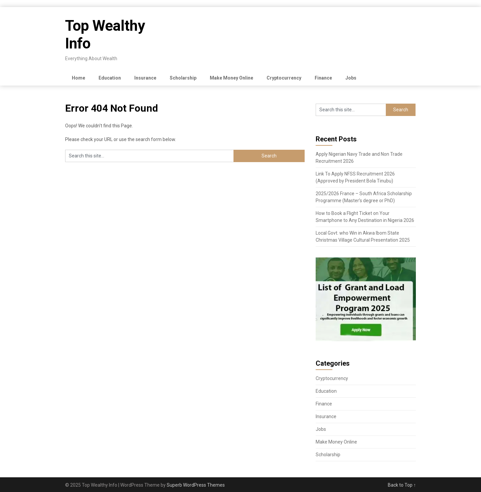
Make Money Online (231, 78)
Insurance (145, 78)
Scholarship (183, 78)
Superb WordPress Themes (196, 485)
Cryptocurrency (284, 78)
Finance (323, 78)
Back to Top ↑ (402, 485)
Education (110, 78)
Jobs (350, 78)
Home (78, 78)
